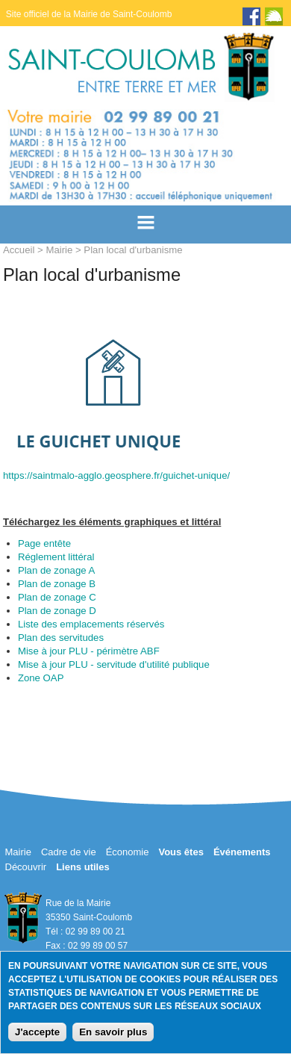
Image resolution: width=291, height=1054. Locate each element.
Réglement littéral (56, 556)
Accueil (19, 249)
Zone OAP (41, 677)
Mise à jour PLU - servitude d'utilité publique (114, 664)
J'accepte (37, 1032)
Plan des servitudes (61, 637)
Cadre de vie (68, 852)
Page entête (44, 543)
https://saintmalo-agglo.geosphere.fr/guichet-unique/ (116, 475)
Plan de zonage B (57, 583)
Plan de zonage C (57, 597)
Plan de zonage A (56, 570)
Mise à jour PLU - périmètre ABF (89, 651)
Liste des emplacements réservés (91, 624)
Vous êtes (180, 852)
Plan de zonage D (57, 610)
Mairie (59, 249)
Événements (242, 852)
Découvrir (26, 866)
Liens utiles (83, 866)
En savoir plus (113, 1032)
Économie (127, 852)
